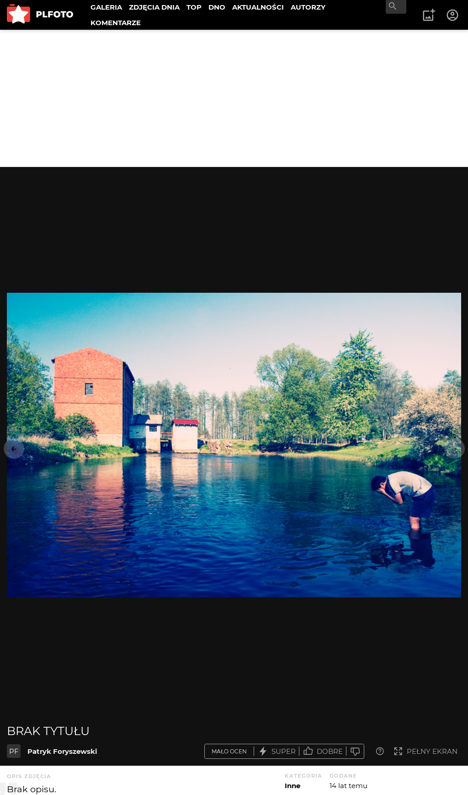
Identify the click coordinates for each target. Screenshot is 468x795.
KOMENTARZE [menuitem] (115, 22)
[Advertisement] (234, 98)
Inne (292, 785)
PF (14, 751)
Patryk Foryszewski (62, 751)
